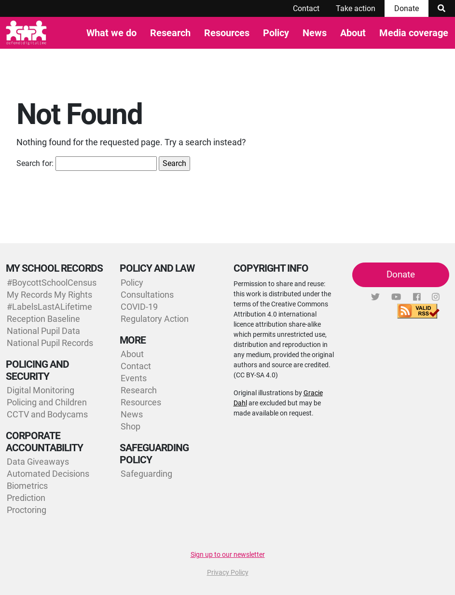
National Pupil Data (43, 331)
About (353, 33)
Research (170, 33)
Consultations (147, 295)
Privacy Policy (227, 572)
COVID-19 (139, 307)
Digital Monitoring (40, 390)
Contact (306, 8)
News (315, 33)
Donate (406, 8)
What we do (111, 33)
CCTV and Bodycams (47, 414)
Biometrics (27, 486)
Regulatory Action (155, 319)
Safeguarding (146, 474)
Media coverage (413, 33)
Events (134, 378)
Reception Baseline (43, 319)
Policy (276, 33)
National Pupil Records (50, 343)
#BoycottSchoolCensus (52, 282)
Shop (130, 426)
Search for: (35, 163)
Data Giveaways (38, 462)
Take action (355, 8)
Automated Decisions (48, 474)
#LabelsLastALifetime (49, 307)
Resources (226, 33)
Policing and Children (47, 402)
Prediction (26, 498)
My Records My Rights (49, 295)
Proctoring (26, 510)
